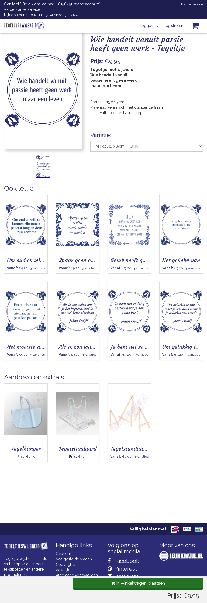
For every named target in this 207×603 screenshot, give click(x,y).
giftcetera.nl (73, 15)
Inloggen (145, 25)
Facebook (123, 561)
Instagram (123, 576)
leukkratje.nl (43, 15)
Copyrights (65, 564)
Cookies (63, 580)
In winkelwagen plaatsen (137, 192)
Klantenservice (192, 4)
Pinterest (122, 569)
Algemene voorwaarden (77, 575)
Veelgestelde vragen (74, 559)
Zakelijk (62, 570)
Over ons (64, 553)
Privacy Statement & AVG (77, 586)
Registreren (173, 25)
